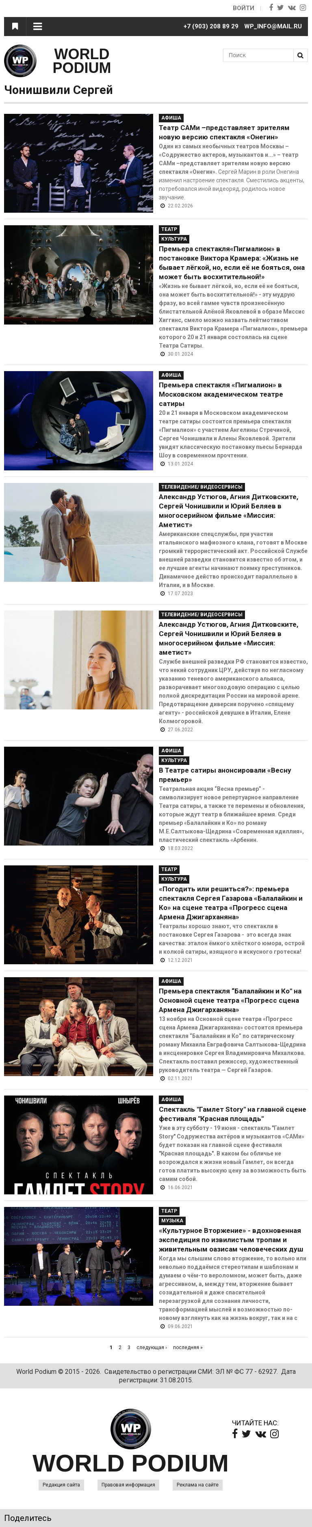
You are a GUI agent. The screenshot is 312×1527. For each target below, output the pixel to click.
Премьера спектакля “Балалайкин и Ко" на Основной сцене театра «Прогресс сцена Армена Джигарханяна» (230, 1000)
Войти (243, 8)
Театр (169, 229)
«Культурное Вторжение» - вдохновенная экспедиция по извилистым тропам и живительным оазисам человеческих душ (231, 1239)
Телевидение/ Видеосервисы (202, 487)
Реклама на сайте (198, 1485)
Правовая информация (128, 1485)
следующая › (151, 1347)
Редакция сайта (61, 1485)
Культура (174, 239)
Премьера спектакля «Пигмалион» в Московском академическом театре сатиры (221, 394)
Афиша (171, 118)
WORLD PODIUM (82, 61)
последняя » (188, 1347)
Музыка (172, 1221)
